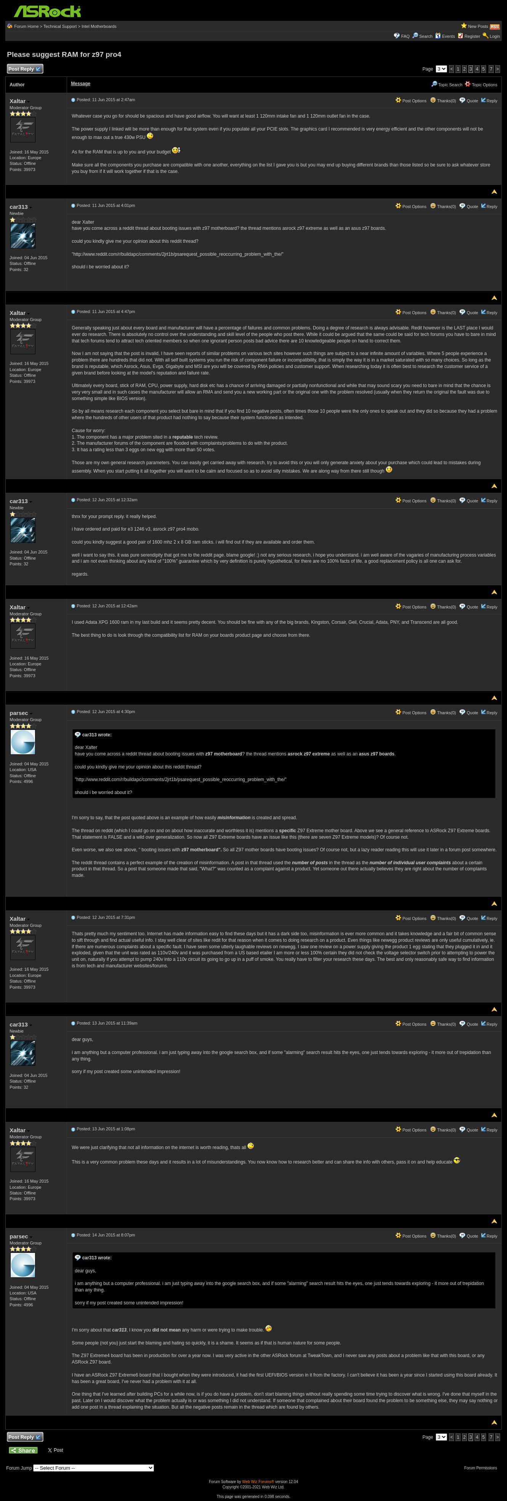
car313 (21, 206)
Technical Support (60, 26)
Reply (492, 100)
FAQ (405, 36)
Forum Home (26, 26)
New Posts (478, 26)
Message (80, 83)
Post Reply (24, 69)
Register (472, 36)
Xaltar (20, 101)
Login (495, 36)
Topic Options (481, 84)
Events (445, 36)
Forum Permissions (482, 1468)
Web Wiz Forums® (258, 1482)
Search (426, 36)
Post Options (411, 100)
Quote (472, 100)
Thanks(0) (443, 100)
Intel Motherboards (99, 26)
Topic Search (446, 84)
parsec (21, 713)
